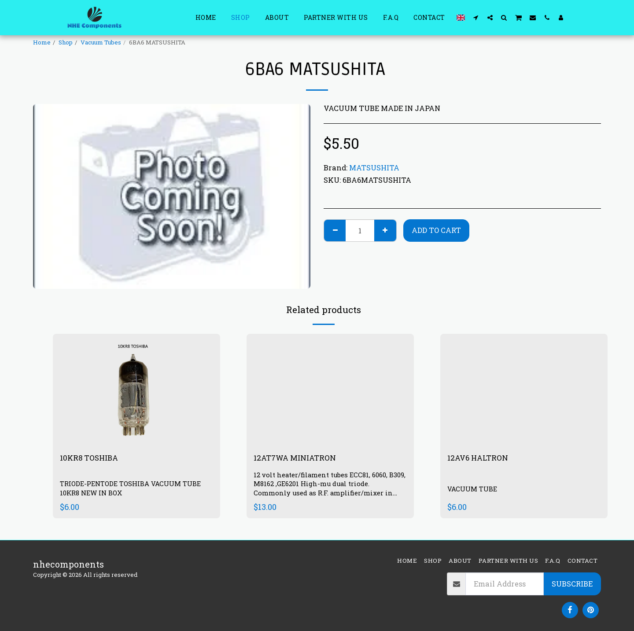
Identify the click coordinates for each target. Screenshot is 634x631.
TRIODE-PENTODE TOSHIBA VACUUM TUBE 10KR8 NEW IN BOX (136, 489)
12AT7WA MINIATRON (302, 458)
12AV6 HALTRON (482, 458)
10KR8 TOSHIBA (94, 458)
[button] (476, 17)
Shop (66, 42)
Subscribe (572, 583)
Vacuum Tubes (101, 42)
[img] (330, 389)
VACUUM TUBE (474, 489)
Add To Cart (436, 230)
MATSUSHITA (374, 167)
